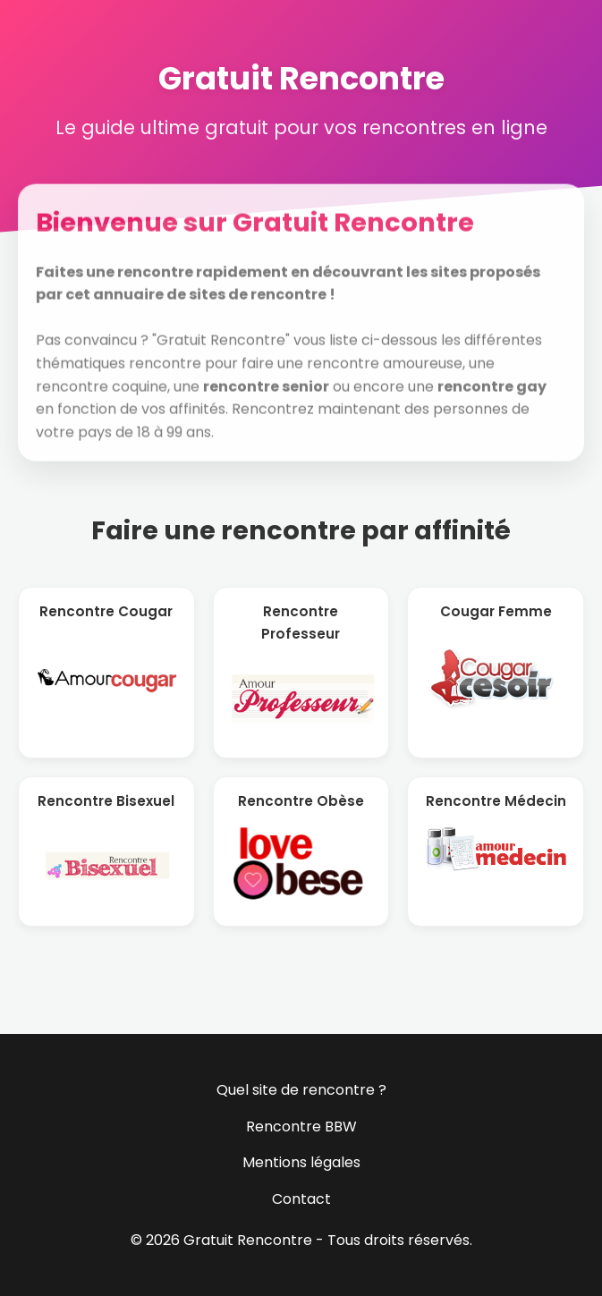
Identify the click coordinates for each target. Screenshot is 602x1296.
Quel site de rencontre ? (301, 1090)
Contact (301, 1199)
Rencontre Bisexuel (106, 801)
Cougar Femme (496, 611)
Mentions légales (301, 1162)
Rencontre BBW (301, 1126)
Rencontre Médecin (496, 801)
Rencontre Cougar (106, 611)
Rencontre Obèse (301, 801)
